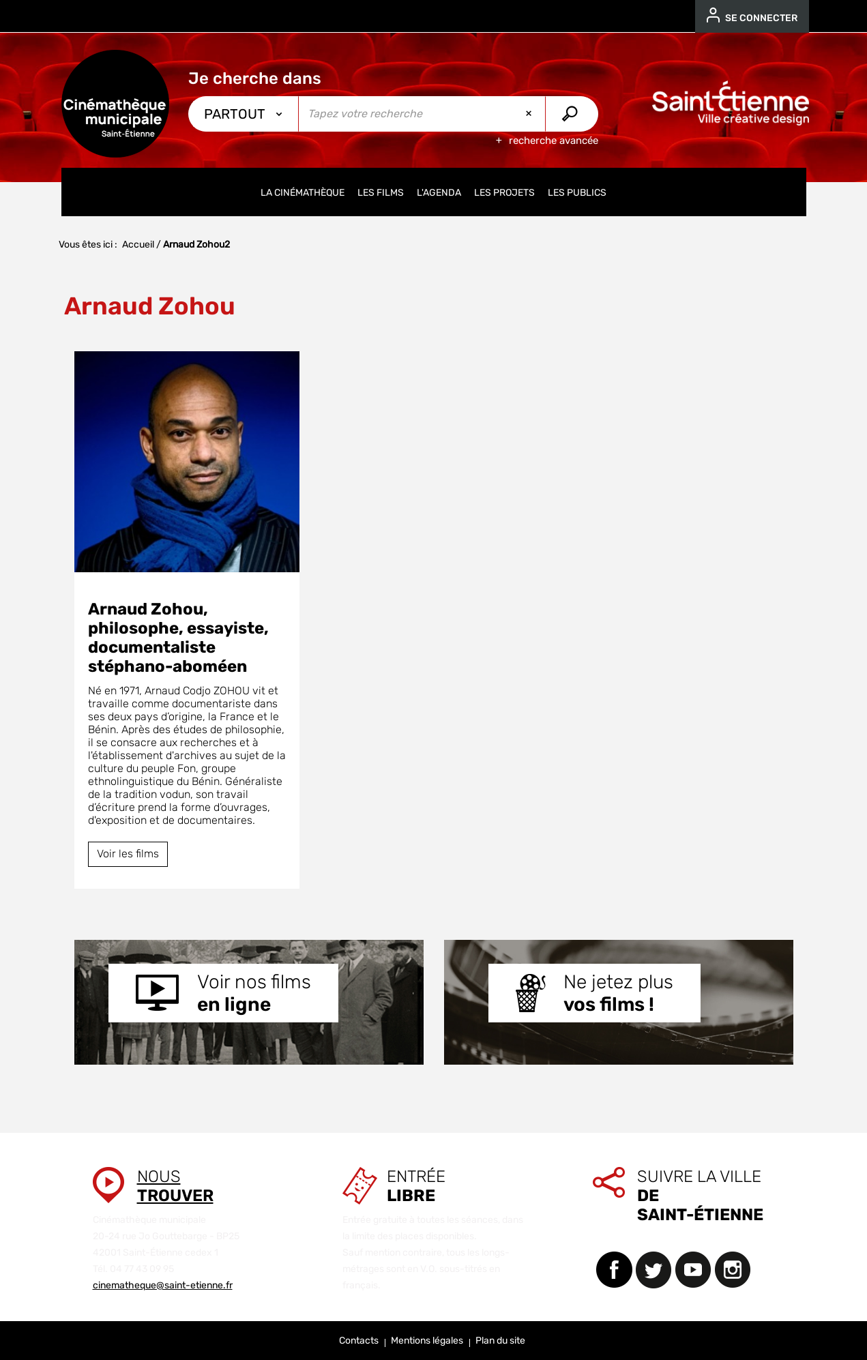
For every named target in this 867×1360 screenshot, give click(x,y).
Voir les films (128, 853)
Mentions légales (427, 1340)
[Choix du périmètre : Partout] (243, 114)
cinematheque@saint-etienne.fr (163, 1285)
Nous (175, 1186)
